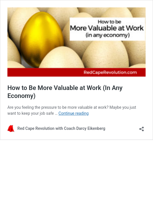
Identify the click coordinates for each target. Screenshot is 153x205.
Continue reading (73, 113)
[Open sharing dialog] (142, 127)
